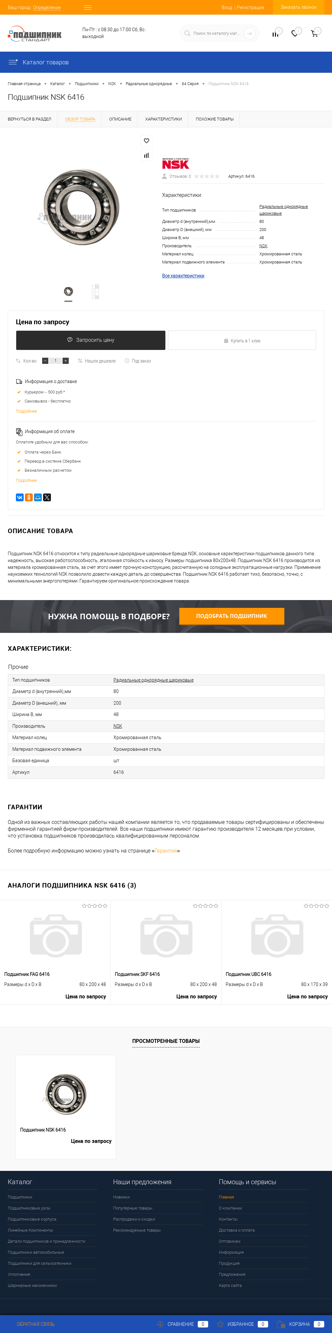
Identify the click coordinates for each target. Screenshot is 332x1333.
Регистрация (250, 7)
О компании (230, 1204)
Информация (231, 1249)
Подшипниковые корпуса (32, 1215)
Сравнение (182, 1324)
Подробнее (26, 412)
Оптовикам (230, 1238)
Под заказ (137, 362)
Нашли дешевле (96, 362)
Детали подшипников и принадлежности (46, 1238)
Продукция (229, 1260)
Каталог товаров (38, 62)
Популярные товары (132, 1204)
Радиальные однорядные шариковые (153, 681)
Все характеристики (183, 276)
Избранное (242, 1324)
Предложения (232, 1271)
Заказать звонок (298, 7)
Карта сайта (230, 1282)
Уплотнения (19, 1271)
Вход (227, 7)
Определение (47, 7)
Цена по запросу (42, 322)
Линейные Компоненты (30, 1226)
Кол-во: (30, 362)
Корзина (300, 1324)
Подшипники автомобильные (36, 1249)
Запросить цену (90, 341)
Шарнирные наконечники (32, 1282)
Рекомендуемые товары (137, 1226)
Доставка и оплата (237, 1226)
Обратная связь (31, 1324)
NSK (263, 246)
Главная (226, 1193)
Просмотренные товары (166, 1037)
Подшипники (20, 1193)
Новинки (121, 1193)
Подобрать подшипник (231, 617)
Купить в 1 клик (242, 341)
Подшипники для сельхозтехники (39, 1260)
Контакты (228, 1215)
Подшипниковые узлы (29, 1204)
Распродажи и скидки (134, 1215)
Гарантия (166, 847)
